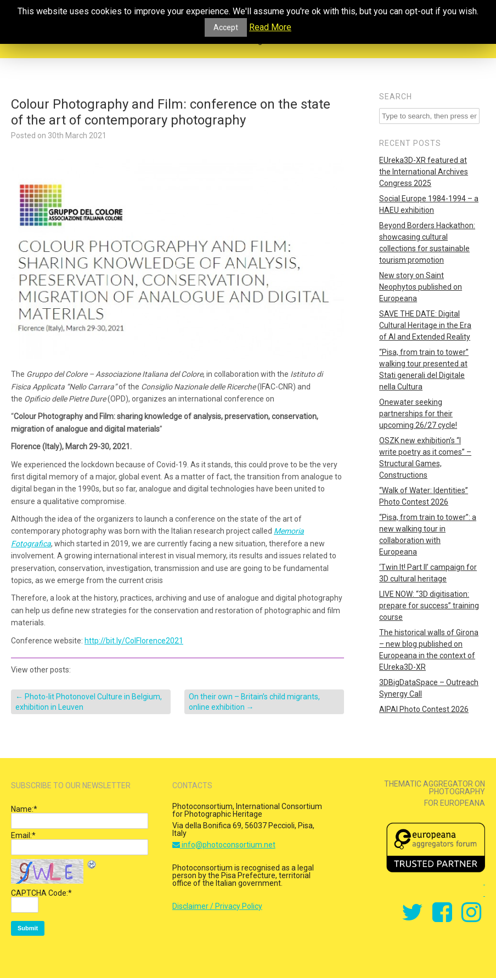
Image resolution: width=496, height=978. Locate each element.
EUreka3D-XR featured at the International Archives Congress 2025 (423, 172)
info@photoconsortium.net (223, 844)
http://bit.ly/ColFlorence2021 (133, 640)
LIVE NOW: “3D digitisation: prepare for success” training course (429, 605)
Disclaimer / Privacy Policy (217, 906)
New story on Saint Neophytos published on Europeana (420, 287)
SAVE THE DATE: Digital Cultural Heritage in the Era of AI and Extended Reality (425, 325)
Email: (23, 835)
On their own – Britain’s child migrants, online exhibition (254, 701)
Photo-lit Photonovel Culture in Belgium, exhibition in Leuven (88, 701)
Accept (225, 27)
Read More (270, 27)
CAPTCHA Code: (41, 893)
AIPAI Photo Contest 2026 (424, 709)
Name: (24, 809)
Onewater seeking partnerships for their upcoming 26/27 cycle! (418, 413)
